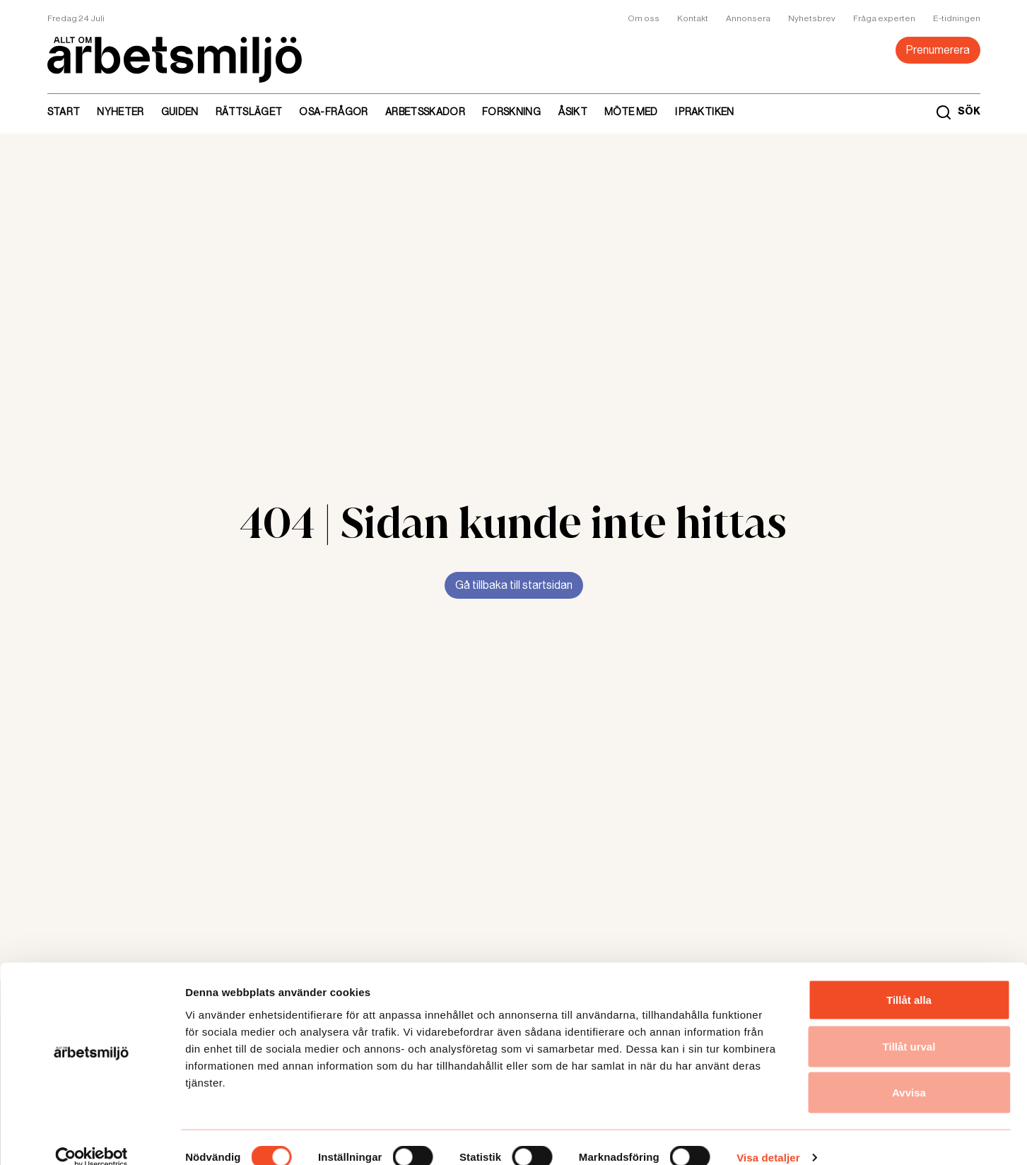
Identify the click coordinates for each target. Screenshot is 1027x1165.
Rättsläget (249, 111)
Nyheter (120, 111)
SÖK (969, 112)
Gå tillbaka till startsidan (514, 585)
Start (64, 111)
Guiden (180, 111)
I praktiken (704, 111)
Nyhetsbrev (811, 18)
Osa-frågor (333, 111)
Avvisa (909, 1072)
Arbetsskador (425, 111)
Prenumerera (938, 50)
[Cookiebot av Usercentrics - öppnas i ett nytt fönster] (91, 1137)
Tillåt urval (909, 1026)
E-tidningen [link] (956, 18)
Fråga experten (884, 18)
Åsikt (572, 111)
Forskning (511, 111)
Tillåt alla (909, 979)
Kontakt (692, 18)
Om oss (643, 18)
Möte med (631, 111)
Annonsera (748, 18)
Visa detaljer (767, 1137)
